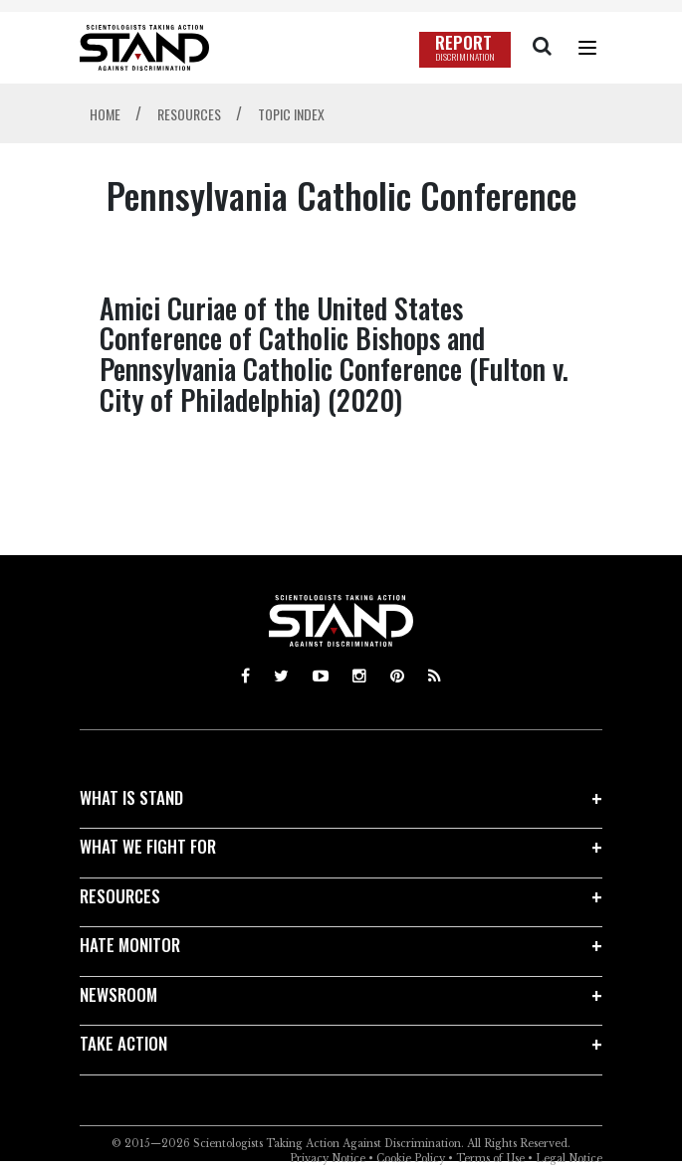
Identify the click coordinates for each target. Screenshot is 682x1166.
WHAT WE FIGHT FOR (148, 846)
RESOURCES (120, 895)
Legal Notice (569, 1158)
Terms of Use (490, 1158)
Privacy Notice (327, 1158)
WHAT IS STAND (131, 797)
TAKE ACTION (123, 1043)
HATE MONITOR (130, 944)
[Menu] (587, 48)
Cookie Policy (410, 1158)
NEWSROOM (118, 994)
